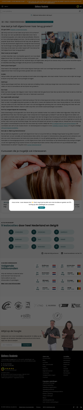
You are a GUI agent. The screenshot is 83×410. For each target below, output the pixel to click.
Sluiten (41, 207)
